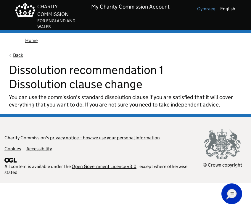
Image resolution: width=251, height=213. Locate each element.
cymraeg (206, 9)
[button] (231, 193)
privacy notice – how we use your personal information (105, 138)
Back (18, 55)
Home (31, 40)
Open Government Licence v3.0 (104, 166)
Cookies (12, 148)
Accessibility (39, 148)
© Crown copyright (222, 165)
